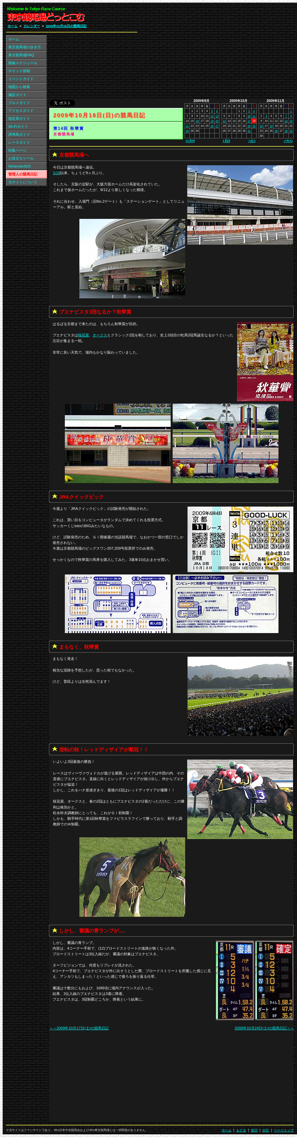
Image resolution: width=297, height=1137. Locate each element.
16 (197, 121)
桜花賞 (83, 335)
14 (285, 121)
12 (212, 116)
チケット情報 (19, 71)
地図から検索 (19, 87)
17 (248, 121)
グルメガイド (19, 103)
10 (248, 116)
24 (248, 125)
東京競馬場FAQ (21, 55)
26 (212, 125)
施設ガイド (17, 95)
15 (290, 121)
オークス (100, 335)
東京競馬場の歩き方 (24, 47)
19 (212, 121)
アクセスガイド (21, 111)
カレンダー (31, 26)
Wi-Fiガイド (18, 126)
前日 (254, 1130)
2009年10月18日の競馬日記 (66, 26)
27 (217, 125)
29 (290, 130)
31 (248, 130)
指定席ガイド (19, 119)
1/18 (56, 173)
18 (271, 125)
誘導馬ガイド (19, 134)
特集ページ (17, 150)
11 (253, 116)
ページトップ (284, 1130)
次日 (265, 1130)
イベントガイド (21, 79)
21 (187, 125)
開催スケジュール (22, 63)
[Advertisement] (214, 52)
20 (217, 121)
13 (217, 116)
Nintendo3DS (19, 166)
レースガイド (19, 142)
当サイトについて (22, 182)
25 (253, 125)
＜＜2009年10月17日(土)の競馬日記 (79, 1028)
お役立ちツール (21, 158)
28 (187, 130)
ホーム (13, 26)
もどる (241, 1130)
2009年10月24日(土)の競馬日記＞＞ (264, 1028)
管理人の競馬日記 (22, 174)
